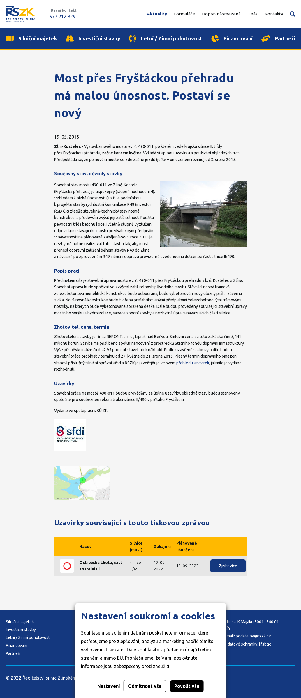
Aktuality (157, 13)
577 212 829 (62, 16)
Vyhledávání (292, 14)
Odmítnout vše (145, 686)
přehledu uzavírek (192, 363)
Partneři (13, 653)
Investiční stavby (21, 629)
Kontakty (274, 13)
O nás (252, 13)
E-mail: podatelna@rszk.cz (247, 636)
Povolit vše (187, 686)
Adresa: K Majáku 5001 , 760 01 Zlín (251, 624)
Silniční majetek (20, 621)
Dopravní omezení (221, 13)
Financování (16, 645)
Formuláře (184, 13)
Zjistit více (228, 565)
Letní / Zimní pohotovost (28, 637)
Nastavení (108, 686)
